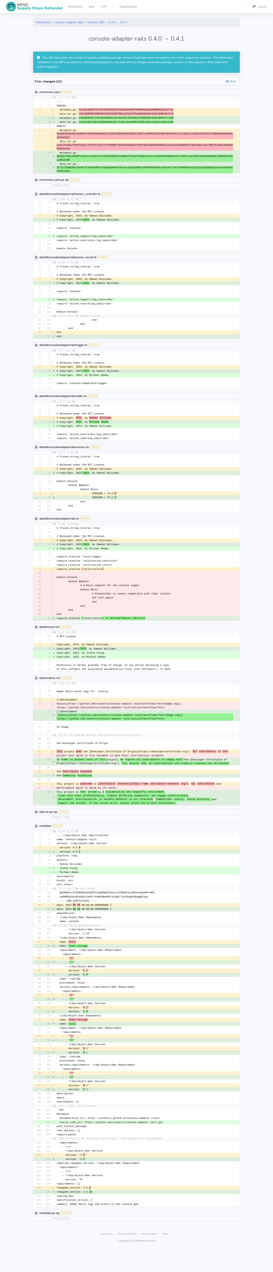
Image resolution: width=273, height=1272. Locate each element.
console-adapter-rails (69, 22)
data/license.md (49, 637)
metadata (45, 839)
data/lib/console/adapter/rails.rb (59, 526)
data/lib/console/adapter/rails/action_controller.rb (69, 194)
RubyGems (43, 22)
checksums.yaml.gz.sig (53, 180)
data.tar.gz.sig (48, 825)
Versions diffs (96, 22)
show (233, 81)
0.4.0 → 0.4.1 (118, 22)
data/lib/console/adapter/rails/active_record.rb (68, 259)
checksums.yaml (49, 92)
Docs (165, 1257)
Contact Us (107, 1257)
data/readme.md (49, 689)
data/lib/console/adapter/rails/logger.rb (63, 349)
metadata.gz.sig (49, 1236)
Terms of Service (127, 1257)
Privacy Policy (149, 1257)
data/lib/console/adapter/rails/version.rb (64, 453)
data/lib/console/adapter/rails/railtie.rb (62, 401)
